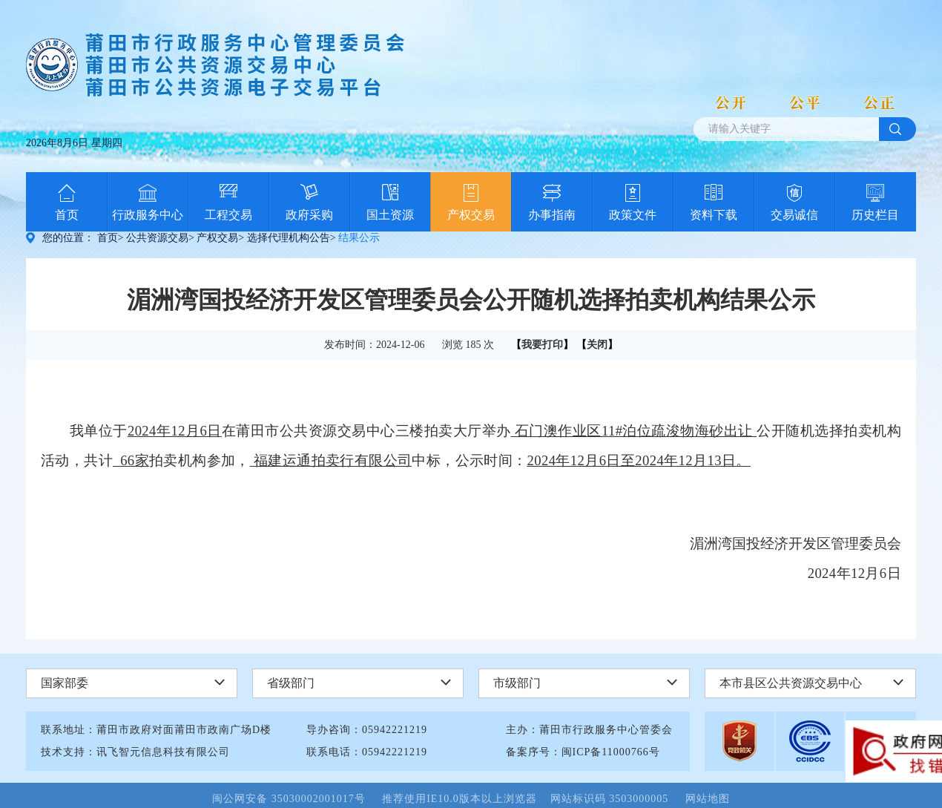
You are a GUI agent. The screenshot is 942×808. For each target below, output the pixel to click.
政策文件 (632, 214)
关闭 (597, 344)
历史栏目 (875, 214)
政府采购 (309, 214)
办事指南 (552, 214)
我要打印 (542, 344)
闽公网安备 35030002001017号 (295, 798)
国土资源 (390, 214)
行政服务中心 (147, 214)
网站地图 (707, 798)
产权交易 (471, 214)
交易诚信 (794, 214)
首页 (67, 214)
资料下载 (713, 214)
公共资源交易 (157, 237)
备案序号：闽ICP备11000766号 (583, 752)
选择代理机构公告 (288, 237)
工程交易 (228, 214)
